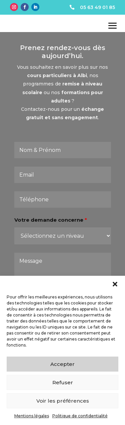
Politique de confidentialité (80, 415)
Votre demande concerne (50, 224)
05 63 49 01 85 (97, 7)
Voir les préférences (62, 401)
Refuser (62, 382)
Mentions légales (31, 415)
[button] (115, 284)
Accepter (62, 364)
